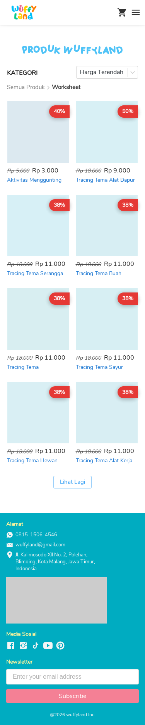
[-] (10, 646)
